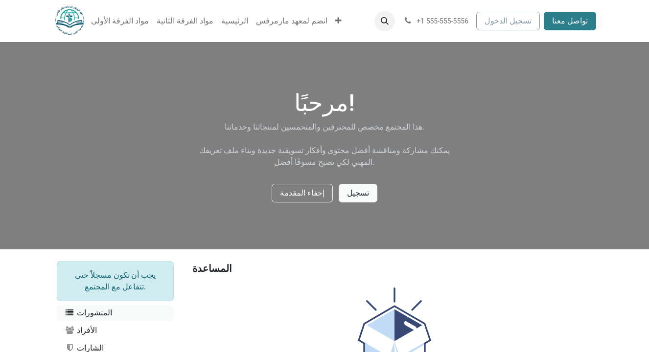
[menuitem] (120, 21)
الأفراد (81, 330)
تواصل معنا (570, 20)
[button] (384, 21)
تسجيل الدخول (508, 20)
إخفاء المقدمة (302, 193)
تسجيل (358, 193)
